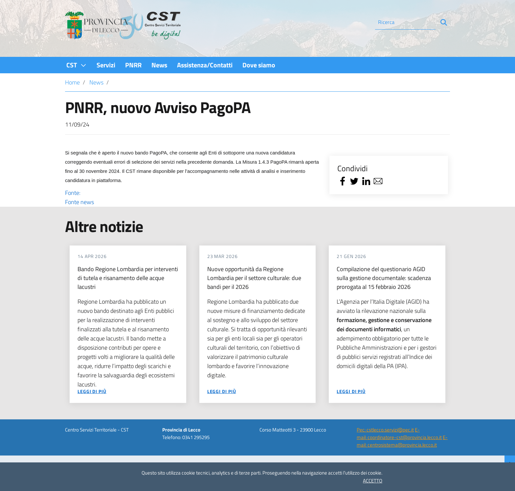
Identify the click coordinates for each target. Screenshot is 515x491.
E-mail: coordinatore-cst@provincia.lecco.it (399, 433)
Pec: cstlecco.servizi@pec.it (385, 429)
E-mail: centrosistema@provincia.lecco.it (402, 441)
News (96, 82)
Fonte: (192, 197)
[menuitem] (76, 65)
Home (72, 82)
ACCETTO (372, 480)
